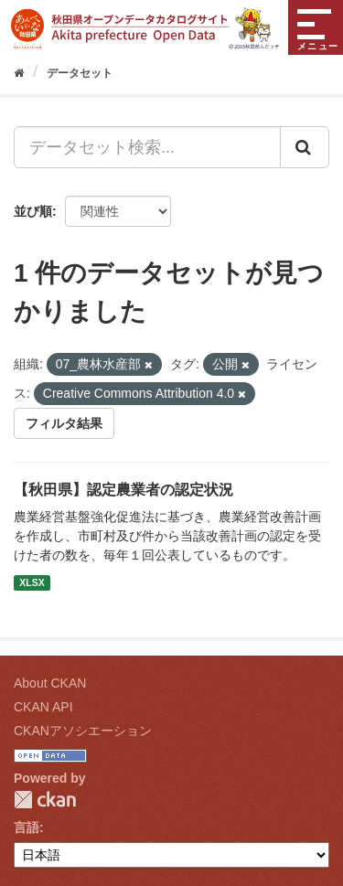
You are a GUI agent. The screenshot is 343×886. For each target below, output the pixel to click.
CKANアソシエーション (83, 730)
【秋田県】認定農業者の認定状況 (123, 489)
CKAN (45, 799)
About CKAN (50, 683)
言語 (26, 827)
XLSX (31, 582)
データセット (80, 73)
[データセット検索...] (147, 147)
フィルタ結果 (64, 423)
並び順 (33, 211)
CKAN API (43, 706)
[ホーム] (19, 73)
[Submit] (304, 147)
